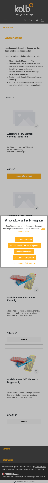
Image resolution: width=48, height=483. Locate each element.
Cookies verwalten (24, 239)
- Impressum (18, 263)
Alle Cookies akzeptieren (24, 258)
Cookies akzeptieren (24, 252)
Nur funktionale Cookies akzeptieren (24, 246)
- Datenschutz (29, 263)
